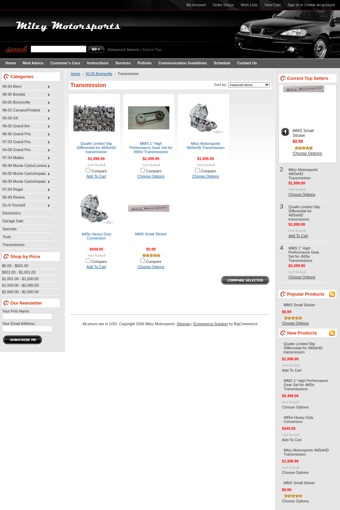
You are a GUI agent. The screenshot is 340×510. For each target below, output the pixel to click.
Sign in (293, 5)
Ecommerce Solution (210, 324)
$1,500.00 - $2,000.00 (20, 285)
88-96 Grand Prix (26, 134)
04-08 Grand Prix (26, 150)
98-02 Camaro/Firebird (26, 110)
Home (75, 74)
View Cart (272, 5)
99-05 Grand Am (26, 126)
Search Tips (152, 49)
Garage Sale (12, 221)
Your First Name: (16, 311)
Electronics (11, 213)
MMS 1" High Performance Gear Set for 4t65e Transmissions (150, 147)
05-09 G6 (26, 118)
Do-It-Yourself (26, 205)
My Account (196, 5)
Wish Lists (249, 5)
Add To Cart (96, 176)
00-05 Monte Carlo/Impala (26, 173)
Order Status (223, 5)
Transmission (13, 245)
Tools (6, 237)
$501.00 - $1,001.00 (18, 272)
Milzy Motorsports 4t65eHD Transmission (205, 145)
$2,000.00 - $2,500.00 (20, 292)
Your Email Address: (19, 323)
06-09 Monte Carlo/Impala (26, 181)
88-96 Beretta (26, 94)
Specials (9, 229)
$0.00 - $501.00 (15, 266)
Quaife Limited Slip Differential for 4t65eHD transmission (96, 147)
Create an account (319, 5)
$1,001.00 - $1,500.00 (20, 279)
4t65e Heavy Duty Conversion (96, 236)
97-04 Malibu (26, 158)
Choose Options (150, 176)
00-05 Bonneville (26, 102)
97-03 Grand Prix (26, 142)
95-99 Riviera (26, 197)
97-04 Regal (26, 189)
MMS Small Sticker (151, 234)
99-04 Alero (26, 86)
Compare (99, 171)
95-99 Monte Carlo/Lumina (26, 165)
